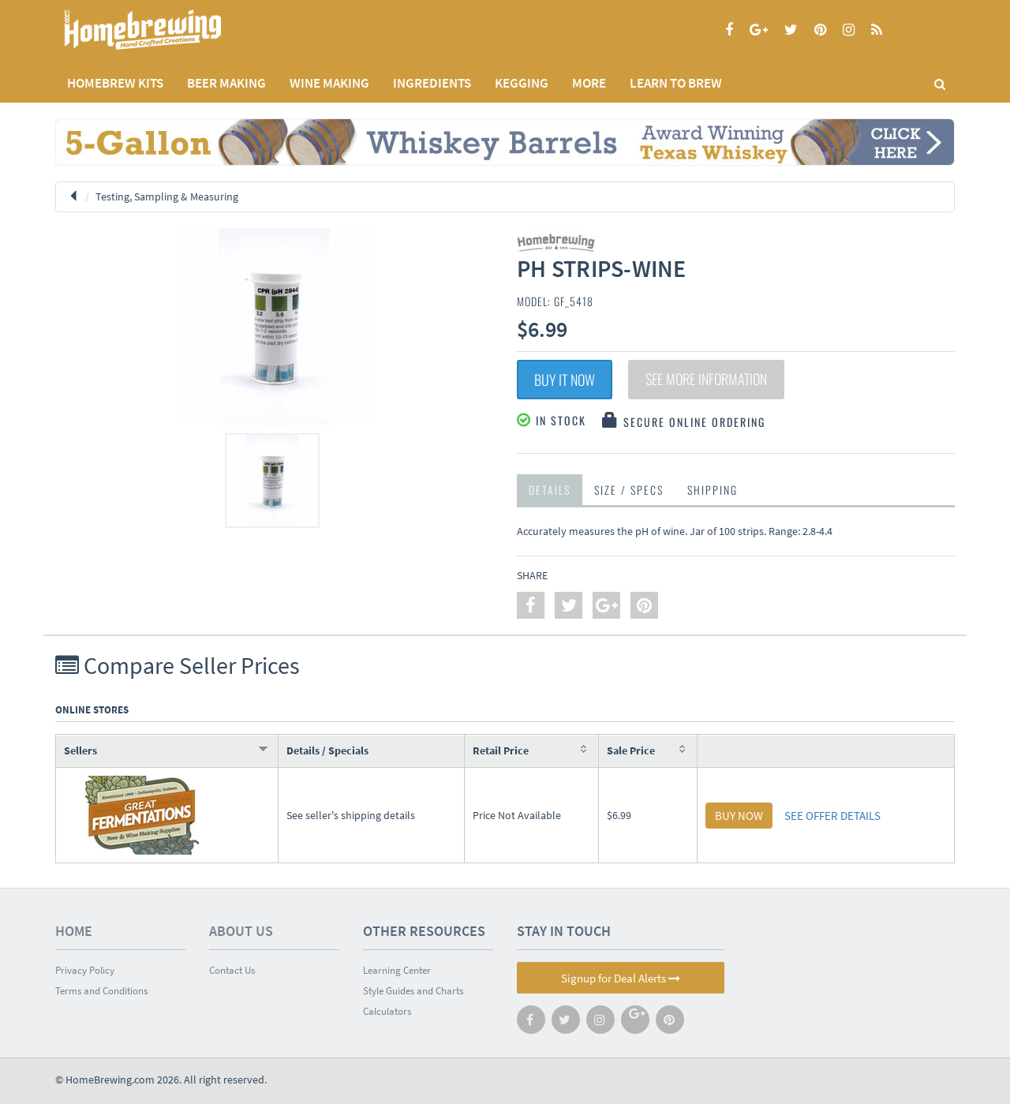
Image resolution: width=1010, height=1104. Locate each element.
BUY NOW (739, 815)
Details (549, 489)
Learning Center (397, 970)
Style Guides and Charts (413, 990)
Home (73, 931)
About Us (241, 931)
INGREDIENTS (432, 83)
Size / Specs (629, 489)
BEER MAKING (226, 83)
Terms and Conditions (101, 990)
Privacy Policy (84, 970)
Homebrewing (165, 29)
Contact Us (232, 970)
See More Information (706, 379)
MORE (589, 83)
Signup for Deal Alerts (620, 978)
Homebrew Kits (115, 83)
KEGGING (521, 83)
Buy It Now (564, 379)
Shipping (712, 489)
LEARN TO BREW (676, 83)
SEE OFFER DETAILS (832, 815)
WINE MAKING (329, 83)
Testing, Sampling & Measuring (166, 196)
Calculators (387, 1011)
